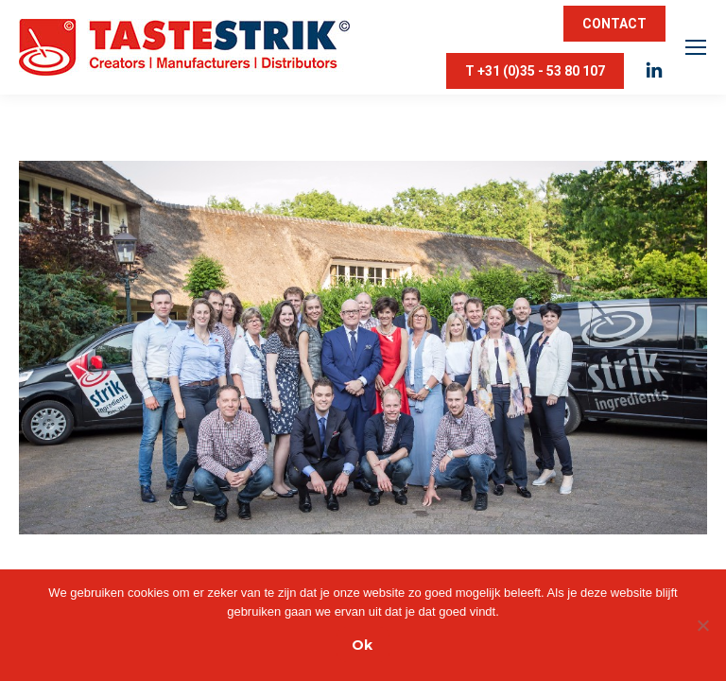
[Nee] (702, 625)
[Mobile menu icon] (695, 47)
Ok (362, 645)
